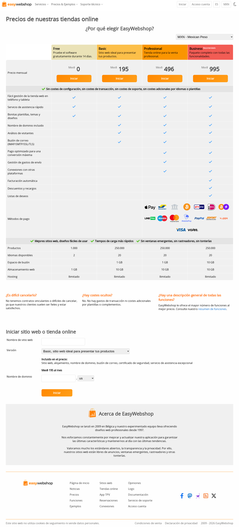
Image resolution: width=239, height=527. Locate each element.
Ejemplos (75, 506)
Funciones (76, 500)
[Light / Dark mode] (235, 4)
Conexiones (107, 506)
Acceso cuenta (201, 4)
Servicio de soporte (140, 500)
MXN (226, 4)
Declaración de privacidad (181, 523)
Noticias (75, 489)
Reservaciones (109, 500)
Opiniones (134, 483)
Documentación (138, 494)
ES (216, 4)
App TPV (105, 494)
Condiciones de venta (148, 523)
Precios (74, 494)
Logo (131, 489)
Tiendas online (109, 489)
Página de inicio (79, 483)
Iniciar (182, 4)
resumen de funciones (212, 309)
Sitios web (106, 483)
